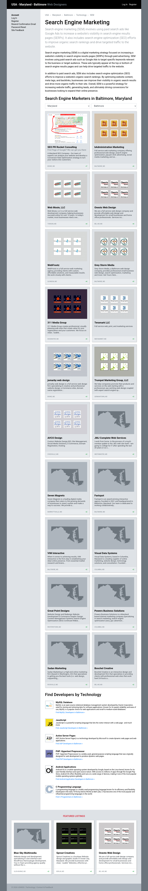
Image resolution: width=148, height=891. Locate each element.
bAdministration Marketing (109, 147)
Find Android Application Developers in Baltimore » (75, 779)
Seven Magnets (56, 495)
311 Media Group (57, 322)
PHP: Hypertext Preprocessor (70, 751)
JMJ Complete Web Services (110, 437)
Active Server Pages (65, 735)
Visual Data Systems (105, 553)
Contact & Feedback (45, 887)
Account (15, 15)
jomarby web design (59, 380)
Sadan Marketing (57, 668)
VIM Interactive (56, 553)
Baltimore (50, 4)
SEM (92, 15)
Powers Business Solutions (109, 610)
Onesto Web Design (105, 207)
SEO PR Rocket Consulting (62, 147)
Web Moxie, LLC (56, 207)
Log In (124, 4)
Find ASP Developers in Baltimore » (69, 744)
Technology (81, 15)
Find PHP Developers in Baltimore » (69, 759)
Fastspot (99, 495)
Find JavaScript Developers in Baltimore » (72, 728)
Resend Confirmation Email (23, 24)
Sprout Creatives (65, 852)
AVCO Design (55, 437)
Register (133, 4)
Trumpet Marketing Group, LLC (111, 380)
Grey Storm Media (104, 265)
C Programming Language (68, 787)
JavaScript (61, 720)
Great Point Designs (59, 610)
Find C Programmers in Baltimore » (69, 797)
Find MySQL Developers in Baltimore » (70, 712)
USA (14, 4)
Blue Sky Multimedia (25, 852)
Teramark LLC (102, 322)
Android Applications (66, 767)
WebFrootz (53, 265)
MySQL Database (64, 702)
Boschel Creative (103, 668)
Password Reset (18, 27)
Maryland (25, 4)
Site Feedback (17, 30)
